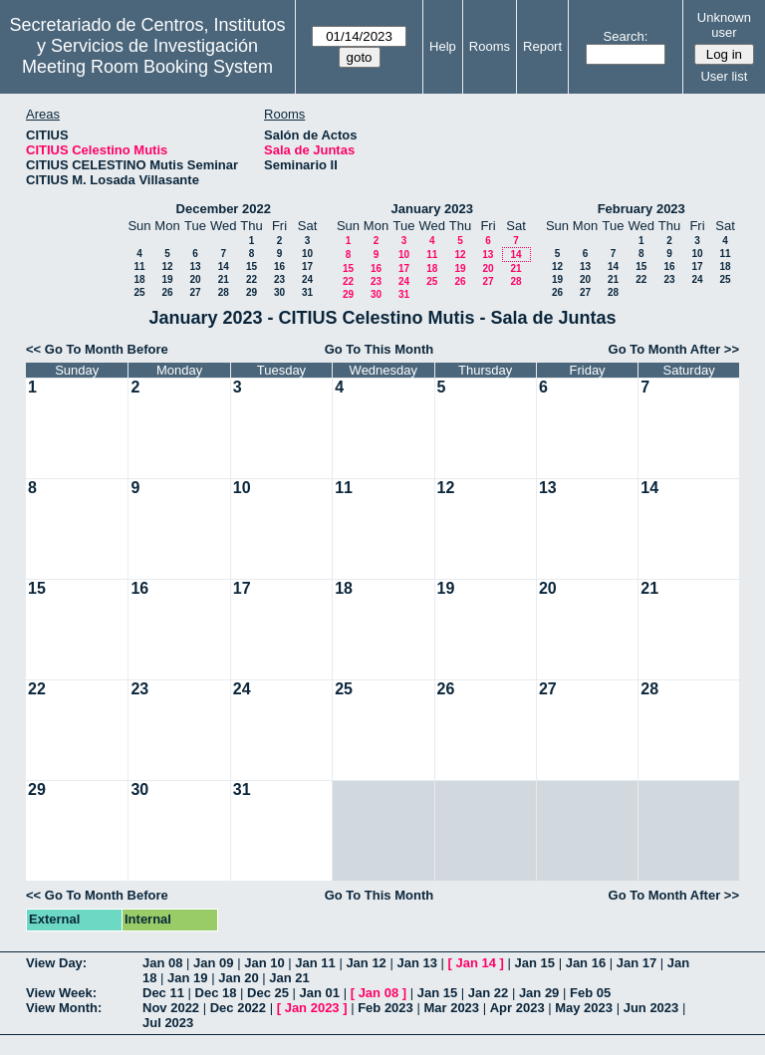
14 (223, 266)
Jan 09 (213, 962)
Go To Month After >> (674, 349)
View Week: (61, 992)
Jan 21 (289, 977)
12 (166, 266)
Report (542, 46)
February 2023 (641, 208)
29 (251, 292)
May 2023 (584, 1007)
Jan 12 (365, 962)
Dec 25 (268, 992)
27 (194, 292)
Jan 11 (315, 962)
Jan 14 (476, 962)
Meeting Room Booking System (147, 67)
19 (166, 279)
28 (223, 292)
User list (723, 76)
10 (307, 253)
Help (442, 46)
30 (279, 292)
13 (194, 266)
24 (307, 279)
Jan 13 (416, 962)
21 (223, 279)
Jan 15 (535, 962)
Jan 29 (539, 992)
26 (166, 292)
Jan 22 (488, 992)
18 (138, 279)
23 (279, 279)
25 (138, 292)
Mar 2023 (451, 1007)
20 (194, 279)
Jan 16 (586, 962)
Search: (626, 36)
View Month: (64, 1007)
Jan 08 (162, 962)
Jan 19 (187, 977)
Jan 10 (264, 962)
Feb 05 (590, 992)
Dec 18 (216, 992)
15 (251, 266)
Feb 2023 (385, 1007)
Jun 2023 (651, 1007)
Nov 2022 (170, 1007)
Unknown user (724, 25)
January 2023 (432, 208)
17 (307, 266)
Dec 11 (163, 992)
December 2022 (223, 208)
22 (251, 279)
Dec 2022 (238, 1007)
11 (138, 266)
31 (307, 292)
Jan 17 (636, 962)
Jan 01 (320, 992)
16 (279, 266)
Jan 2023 (312, 1007)
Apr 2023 (517, 1007)
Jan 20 (238, 977)
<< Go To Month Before (97, 349)
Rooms (489, 46)
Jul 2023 (167, 1022)
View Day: (56, 962)
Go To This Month (379, 349)
